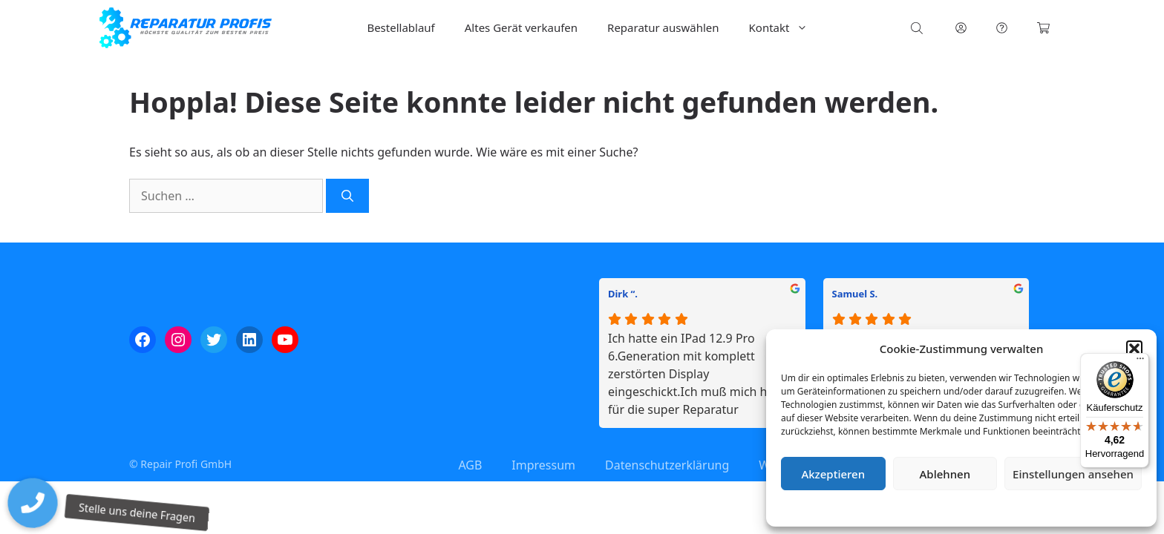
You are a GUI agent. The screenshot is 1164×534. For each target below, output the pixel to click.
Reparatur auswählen (663, 27)
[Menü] (1140, 362)
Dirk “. (623, 293)
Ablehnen (945, 474)
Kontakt (786, 28)
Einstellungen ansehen (1073, 474)
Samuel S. (855, 293)
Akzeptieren (833, 474)
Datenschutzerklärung (972, 507)
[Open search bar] (918, 27)
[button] (1134, 348)
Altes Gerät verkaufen (521, 27)
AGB (470, 465)
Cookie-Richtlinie (883, 507)
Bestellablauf (400, 27)
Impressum (1049, 507)
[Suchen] (347, 196)
